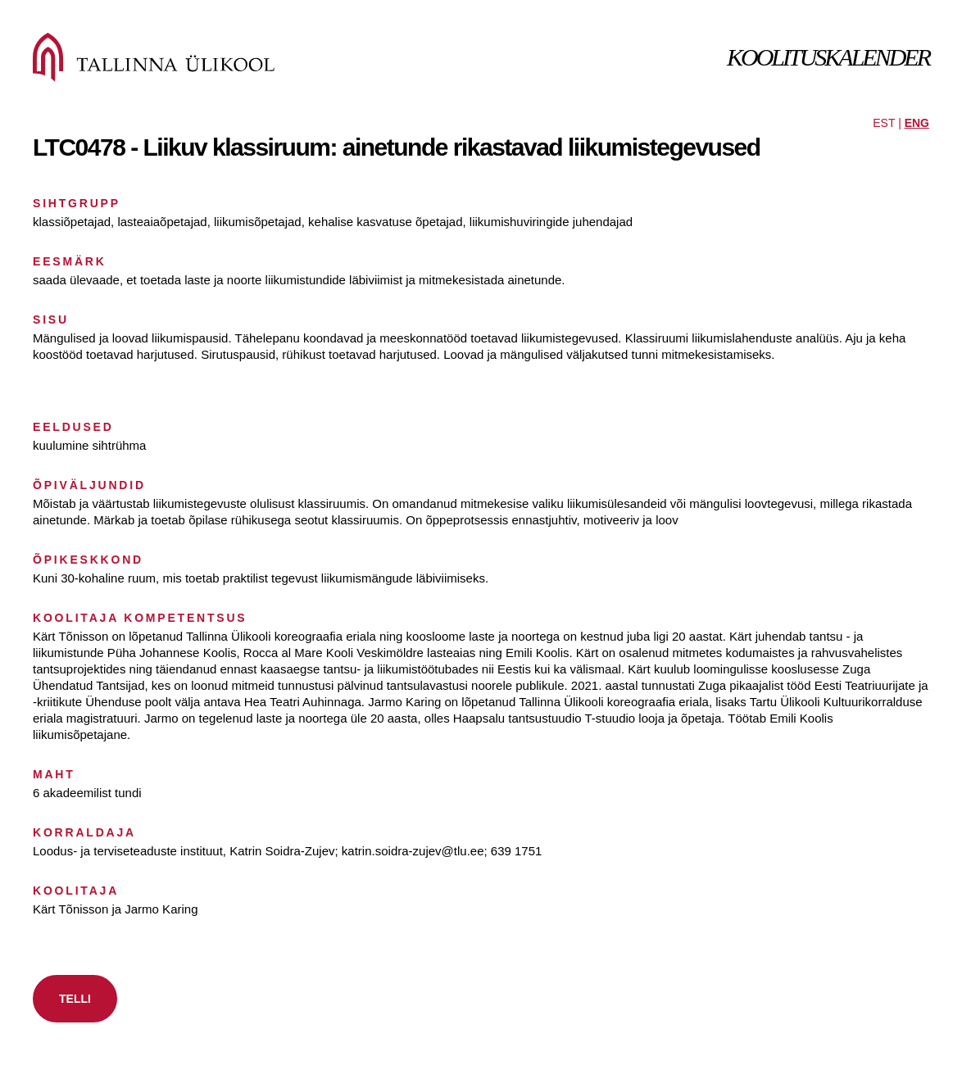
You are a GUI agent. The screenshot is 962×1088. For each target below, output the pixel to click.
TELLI (75, 998)
